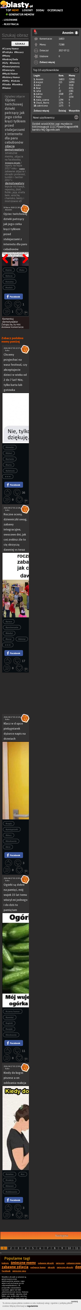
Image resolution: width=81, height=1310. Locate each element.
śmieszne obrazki (13, 163)
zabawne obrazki (46, 1263)
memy (22, 169)
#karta (9, 465)
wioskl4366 (48, 123)
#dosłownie (11, 841)
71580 (61, 44)
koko (38, 85)
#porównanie (12, 627)
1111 (53, 126)
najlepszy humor (38, 1267)
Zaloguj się (7, 324)
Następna (24, 250)
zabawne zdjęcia (15, 1267)
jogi (57, 123)
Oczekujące (55, 10)
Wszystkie (74, 110)
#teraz (8, 639)
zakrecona (42, 105)
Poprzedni (6, 250)
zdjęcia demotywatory (14, 147)
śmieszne (60, 1263)
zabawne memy (73, 1263)
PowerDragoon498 (67, 126)
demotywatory (14, 183)
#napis (9, 823)
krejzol (39, 82)
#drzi (8, 847)
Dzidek (36, 123)
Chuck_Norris (42, 102)
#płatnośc (10, 470)
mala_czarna (42, 100)
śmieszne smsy (19, 1271)
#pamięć (10, 1017)
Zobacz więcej (47, 62)
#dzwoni (10, 1186)
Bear (38, 88)
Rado (38, 97)
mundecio (66, 123)
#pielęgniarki (12, 829)
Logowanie (10, 20)
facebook (6, 1271)
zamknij (74, 1301)
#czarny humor (13, 1011)
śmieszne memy (23, 1263)
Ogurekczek (53, 129)
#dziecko (10, 447)
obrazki (51, 1267)
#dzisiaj (21, 639)
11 (76, 1248)
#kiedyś (9, 633)
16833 (61, 38)
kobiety (5, 1263)
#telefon (9, 1174)
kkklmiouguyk (40, 126)
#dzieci (9, 453)
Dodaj (40, 10)
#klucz (8, 835)
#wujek (9, 1029)
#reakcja (10, 1180)
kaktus (39, 94)
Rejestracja (11, 24)
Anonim (39, 79)
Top (12, 10)
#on (22, 1174)
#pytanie (10, 459)
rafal (38, 91)
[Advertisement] (15, 683)
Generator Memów (20, 14)
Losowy (27, 10)
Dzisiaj (62, 110)
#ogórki (9, 1023)
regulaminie (32, 1306)
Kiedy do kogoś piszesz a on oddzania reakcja (15, 1078)
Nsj (43, 129)
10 (69, 1248)
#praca (9, 621)
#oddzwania (11, 1191)
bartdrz (36, 129)
